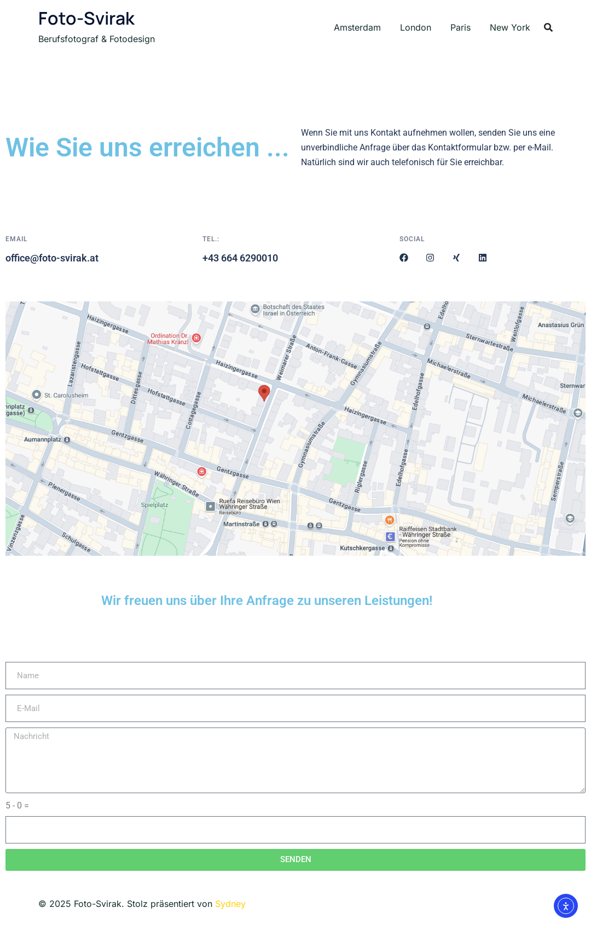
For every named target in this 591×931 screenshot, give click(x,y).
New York (510, 27)
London (415, 27)
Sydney (230, 903)
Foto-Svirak (86, 18)
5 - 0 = (17, 805)
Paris (460, 27)
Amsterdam (357, 27)
